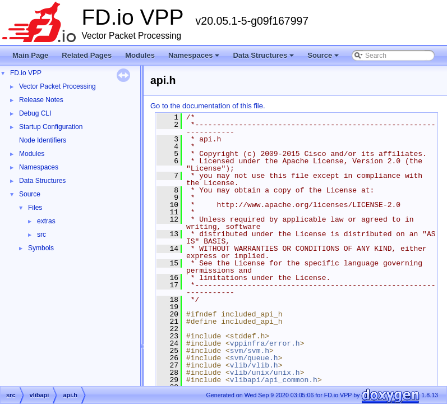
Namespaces (195, 58)
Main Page (30, 55)
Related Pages (87, 55)
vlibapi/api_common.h (273, 380)
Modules (140, 55)
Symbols (41, 248)
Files (35, 208)
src (41, 234)
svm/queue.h (254, 358)
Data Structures (264, 58)
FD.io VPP (26, 73)
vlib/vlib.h (254, 365)
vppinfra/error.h (265, 343)
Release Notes (41, 100)
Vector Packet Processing (57, 86)
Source (323, 58)
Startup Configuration (50, 127)
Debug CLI (35, 113)
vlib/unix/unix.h (265, 373)
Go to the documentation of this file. (207, 106)
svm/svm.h (249, 351)
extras (46, 221)
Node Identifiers (42, 140)
